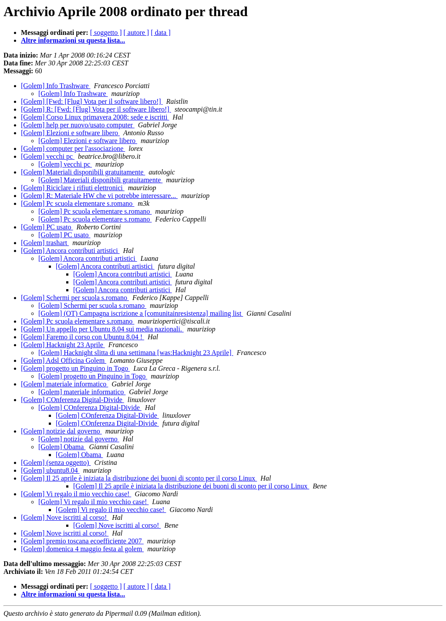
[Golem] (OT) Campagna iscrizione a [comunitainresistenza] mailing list (140, 313)
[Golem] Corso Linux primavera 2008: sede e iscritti (95, 117)
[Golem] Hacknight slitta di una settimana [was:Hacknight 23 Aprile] (135, 352)
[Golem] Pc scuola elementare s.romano (77, 203)
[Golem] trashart (45, 242)
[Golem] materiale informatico (64, 384)
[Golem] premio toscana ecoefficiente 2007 (82, 541)
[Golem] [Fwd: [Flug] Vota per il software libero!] (92, 101)
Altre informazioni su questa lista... (73, 40)
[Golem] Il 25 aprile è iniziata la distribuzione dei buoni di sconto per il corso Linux (139, 478)
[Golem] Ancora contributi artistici (70, 250)
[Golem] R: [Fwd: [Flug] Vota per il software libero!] (96, 109)
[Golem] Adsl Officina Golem (63, 360)
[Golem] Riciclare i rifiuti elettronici (73, 187)
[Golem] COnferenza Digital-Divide (72, 399)
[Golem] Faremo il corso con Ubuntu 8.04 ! (82, 337)
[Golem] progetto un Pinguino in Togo (75, 368)
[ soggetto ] (106, 32)
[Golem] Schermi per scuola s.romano (75, 297)
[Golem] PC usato (47, 227)
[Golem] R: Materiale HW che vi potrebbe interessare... (99, 195)
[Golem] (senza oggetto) (56, 462)
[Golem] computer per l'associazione (73, 148)
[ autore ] (136, 32)
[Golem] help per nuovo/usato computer (78, 125)
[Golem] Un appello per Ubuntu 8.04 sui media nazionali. (102, 329)
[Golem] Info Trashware (56, 85)
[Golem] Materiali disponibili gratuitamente (83, 172)
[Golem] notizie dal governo (61, 431)
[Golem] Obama (61, 446)
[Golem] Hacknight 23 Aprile (63, 344)
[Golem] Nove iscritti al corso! (64, 517)
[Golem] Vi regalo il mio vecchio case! (76, 494)
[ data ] (160, 32)
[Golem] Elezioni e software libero (70, 132)
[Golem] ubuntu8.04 (50, 470)
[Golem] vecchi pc (47, 156)
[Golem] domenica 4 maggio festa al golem (82, 549)
